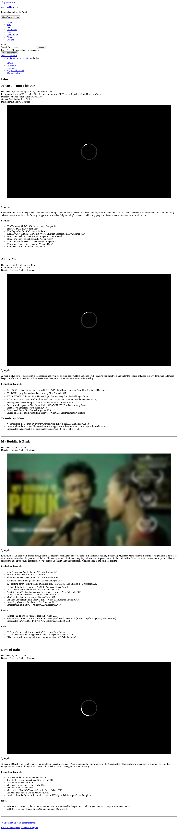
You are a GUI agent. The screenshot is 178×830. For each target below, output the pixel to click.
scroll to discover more (11, 58)
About (9, 37)
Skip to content (8, 2)
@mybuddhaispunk (15, 70)
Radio (9, 27)
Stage (9, 32)
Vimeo (10, 63)
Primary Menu (10, 17)
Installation (12, 29)
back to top (27, 58)
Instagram (11, 65)
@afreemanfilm (14, 73)
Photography (12, 34)
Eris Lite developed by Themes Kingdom (19, 827)
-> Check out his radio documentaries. (18, 823)
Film (9, 24)
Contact (10, 40)
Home (9, 22)
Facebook (11, 68)
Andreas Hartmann (9, 7)
